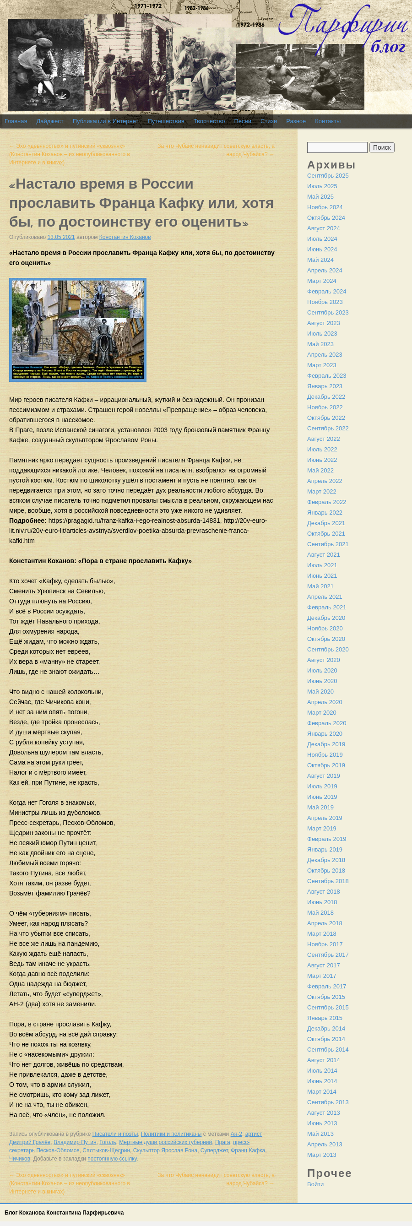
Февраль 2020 (326, 723)
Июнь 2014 (322, 1081)
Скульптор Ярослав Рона (165, 1150)
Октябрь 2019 (326, 765)
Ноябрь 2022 (325, 407)
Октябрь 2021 (326, 533)
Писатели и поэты (115, 1134)
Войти (315, 1184)
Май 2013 (320, 1133)
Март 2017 (321, 975)
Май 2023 (320, 344)
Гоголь (107, 1142)
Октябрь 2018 (326, 870)
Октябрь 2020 (326, 638)
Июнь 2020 (322, 681)
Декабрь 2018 (326, 860)
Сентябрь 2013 (328, 1102)
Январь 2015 (324, 1017)
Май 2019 (320, 807)
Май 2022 (320, 470)
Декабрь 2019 (326, 744)
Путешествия (165, 121)
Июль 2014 (322, 1070)
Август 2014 (323, 1060)
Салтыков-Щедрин (106, 1150)
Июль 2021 (322, 565)
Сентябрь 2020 (328, 649)
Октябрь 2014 (326, 1039)
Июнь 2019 (322, 796)
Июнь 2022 (322, 459)
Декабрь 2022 (326, 396)
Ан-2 (236, 1134)
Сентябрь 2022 (328, 428)
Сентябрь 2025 (328, 175)
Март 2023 (321, 365)
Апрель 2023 (324, 354)
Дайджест (49, 121)
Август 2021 (323, 554)
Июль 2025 (322, 186)
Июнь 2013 (322, 1123)
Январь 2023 (324, 386)
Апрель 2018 (324, 923)
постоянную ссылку (111, 1158)
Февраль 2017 (326, 986)
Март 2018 (321, 933)
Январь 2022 (324, 512)
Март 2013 (321, 1154)
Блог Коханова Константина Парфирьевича (64, 1213)
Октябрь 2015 (326, 996)
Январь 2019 (324, 849)
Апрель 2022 (324, 480)
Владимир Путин (75, 1142)
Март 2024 (321, 280)
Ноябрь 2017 (325, 944)
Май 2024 (320, 259)
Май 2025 (320, 196)
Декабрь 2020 (326, 617)
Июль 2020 (322, 670)
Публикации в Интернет (106, 121)
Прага (222, 1142)
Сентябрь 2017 (328, 954)
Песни (242, 121)
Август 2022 (323, 438)
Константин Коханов (125, 237)
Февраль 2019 (326, 838)
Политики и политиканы (171, 1134)
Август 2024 (323, 228)
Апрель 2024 (324, 270)
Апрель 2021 (324, 596)
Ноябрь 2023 (325, 301)
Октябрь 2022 (326, 417)
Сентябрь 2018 (328, 881)
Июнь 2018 (322, 902)
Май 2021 (320, 586)
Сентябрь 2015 (328, 1007)
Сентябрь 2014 (328, 1049)
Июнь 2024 (322, 249)
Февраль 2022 (326, 502)
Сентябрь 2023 (328, 312)
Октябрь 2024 (326, 217)
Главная (16, 121)
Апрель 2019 (324, 817)
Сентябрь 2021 (328, 544)
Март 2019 (321, 828)
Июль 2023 (322, 333)
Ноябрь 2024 (325, 207)
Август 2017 (323, 965)
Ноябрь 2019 (325, 754)
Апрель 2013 (324, 1144)
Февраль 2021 (326, 607)
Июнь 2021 (322, 575)
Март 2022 (321, 491)
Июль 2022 (322, 449)
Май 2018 (320, 912)
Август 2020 (323, 659)
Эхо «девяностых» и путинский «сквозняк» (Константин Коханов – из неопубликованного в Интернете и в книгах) (69, 154)
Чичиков (19, 1158)
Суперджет (214, 1150)
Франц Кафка (248, 1150)
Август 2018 (323, 891)
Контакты (328, 121)
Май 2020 (320, 691)
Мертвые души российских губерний (165, 1142)
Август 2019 (323, 775)
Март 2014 (321, 1091)
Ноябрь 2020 (325, 628)
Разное (296, 121)
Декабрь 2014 (326, 1028)
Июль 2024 (322, 238)
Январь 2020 (324, 733)
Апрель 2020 (324, 702)
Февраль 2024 (326, 291)
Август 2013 (323, 1112)
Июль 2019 (322, 786)
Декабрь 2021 (326, 523)
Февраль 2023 (326, 375)
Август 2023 (323, 323)
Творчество (209, 121)
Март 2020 (321, 712)
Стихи (268, 121)
